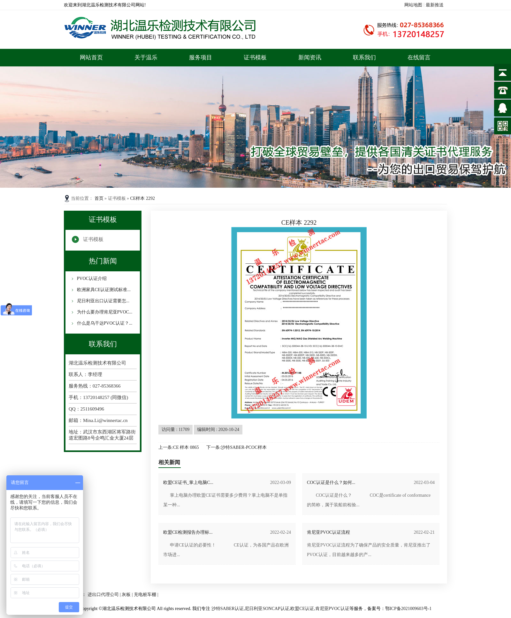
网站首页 (91, 57)
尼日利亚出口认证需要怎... (102, 300)
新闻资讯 (309, 57)
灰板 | (128, 594)
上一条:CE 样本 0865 (178, 447)
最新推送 (435, 5)
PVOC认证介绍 (91, 278)
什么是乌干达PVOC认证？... (104, 323)
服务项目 (200, 57)
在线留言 (419, 57)
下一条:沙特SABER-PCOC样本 (236, 447)
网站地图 (413, 5)
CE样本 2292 (142, 198)
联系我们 (364, 57)
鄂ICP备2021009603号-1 (408, 608)
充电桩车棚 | (146, 594)
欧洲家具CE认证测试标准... (103, 289)
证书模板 (255, 57)
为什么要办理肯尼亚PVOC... (104, 312)
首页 (100, 198)
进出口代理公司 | (105, 594)
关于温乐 (145, 57)
